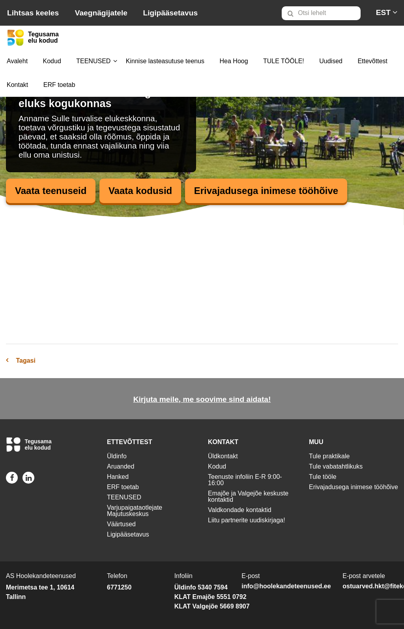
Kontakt (17, 84)
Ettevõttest (372, 61)
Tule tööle (323, 476)
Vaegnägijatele (101, 13)
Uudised (330, 61)
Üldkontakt (223, 456)
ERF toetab (59, 84)
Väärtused (121, 524)
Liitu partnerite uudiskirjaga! (246, 520)
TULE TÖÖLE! (283, 61)
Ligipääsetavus (170, 13)
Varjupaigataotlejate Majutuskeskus (134, 510)
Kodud (52, 61)
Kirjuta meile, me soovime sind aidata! (202, 399)
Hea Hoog (234, 61)
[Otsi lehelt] (321, 13)
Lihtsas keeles (33, 13)
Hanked (118, 476)
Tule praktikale (329, 456)
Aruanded (120, 466)
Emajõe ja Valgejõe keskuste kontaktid (248, 496)
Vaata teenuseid (50, 190)
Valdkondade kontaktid (239, 510)
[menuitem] (324, 13)
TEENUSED (93, 61)
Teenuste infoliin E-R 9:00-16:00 (245, 479)
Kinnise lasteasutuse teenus (165, 61)
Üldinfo (117, 456)
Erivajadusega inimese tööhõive (266, 190)
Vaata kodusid (140, 190)
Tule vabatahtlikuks (336, 466)
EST (383, 12)
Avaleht (17, 61)
